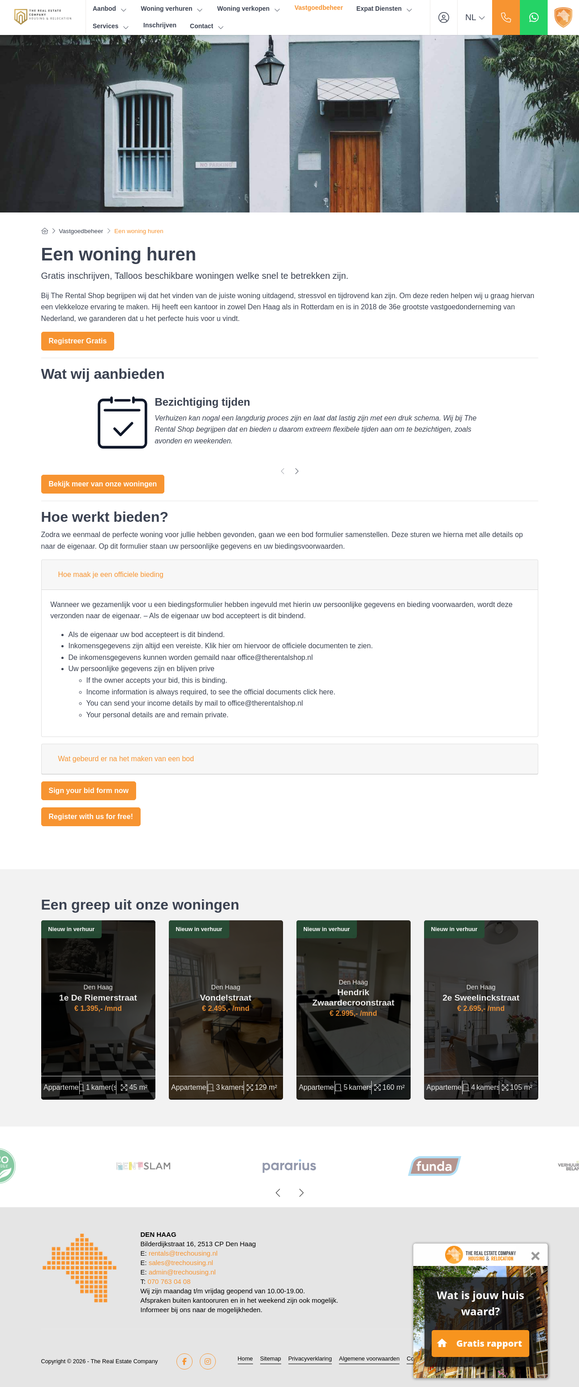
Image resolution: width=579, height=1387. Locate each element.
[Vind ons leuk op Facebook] (184, 1361)
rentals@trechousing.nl (183, 1253)
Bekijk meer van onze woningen (103, 484)
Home (245, 1358)
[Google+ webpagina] (208, 1361)
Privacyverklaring (310, 1358)
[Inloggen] (443, 17)
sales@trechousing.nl (181, 1262)
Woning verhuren (172, 8)
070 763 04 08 (168, 1281)
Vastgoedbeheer (319, 7)
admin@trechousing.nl (182, 1272)
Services (111, 26)
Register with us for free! (91, 816)
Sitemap (270, 1358)
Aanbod (110, 8)
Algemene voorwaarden (369, 1358)
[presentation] (283, 471)
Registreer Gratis (78, 341)
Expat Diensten (384, 8)
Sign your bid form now (89, 790)
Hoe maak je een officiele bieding (110, 574)
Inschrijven (159, 25)
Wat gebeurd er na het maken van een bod (126, 759)
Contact (207, 26)
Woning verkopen (249, 8)
